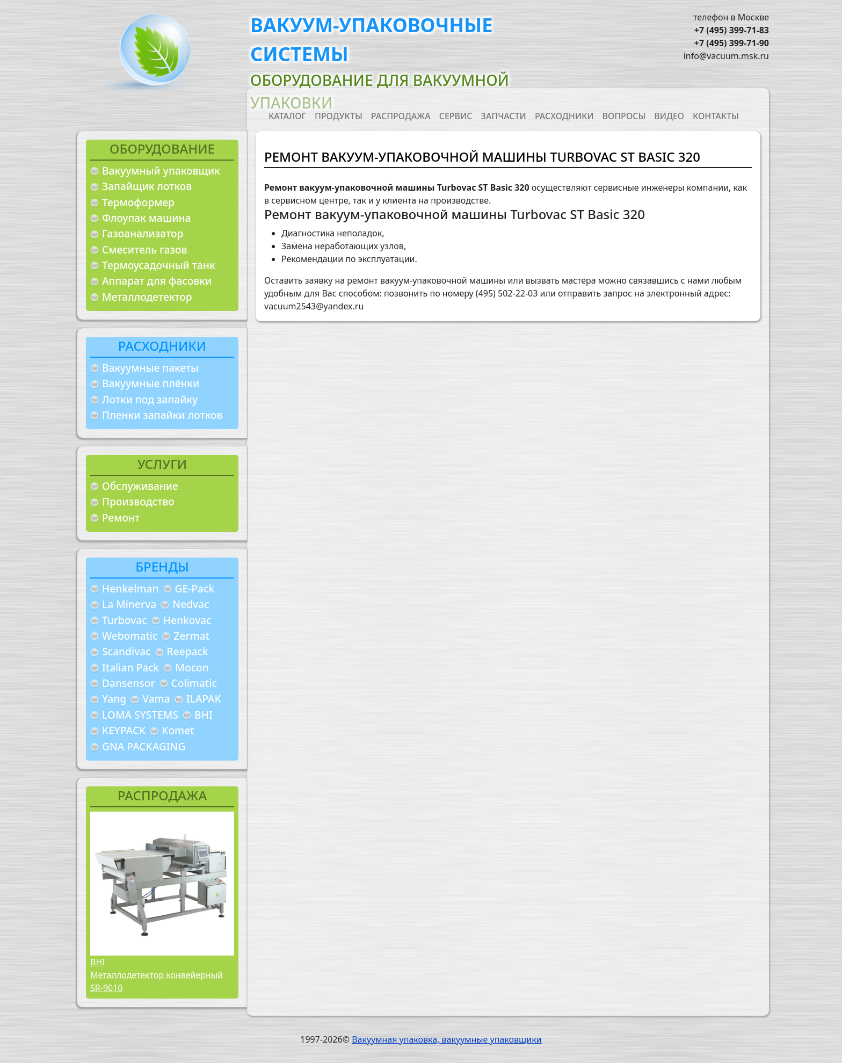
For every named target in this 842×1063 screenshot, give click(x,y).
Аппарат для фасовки (157, 280)
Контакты (716, 116)
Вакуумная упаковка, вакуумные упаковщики (447, 1039)
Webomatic (129, 635)
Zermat (191, 635)
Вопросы (624, 116)
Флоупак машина (146, 217)
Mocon (192, 667)
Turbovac (124, 620)
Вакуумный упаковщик (161, 170)
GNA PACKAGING (143, 746)
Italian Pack (130, 667)
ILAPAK (203, 698)
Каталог (287, 116)
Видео (669, 116)
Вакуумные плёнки (150, 383)
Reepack (187, 651)
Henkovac (187, 620)
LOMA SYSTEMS (140, 714)
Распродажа (401, 116)
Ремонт (121, 517)
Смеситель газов (144, 249)
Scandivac (126, 651)
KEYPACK (124, 730)
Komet (178, 730)
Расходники (564, 116)
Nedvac (190, 604)
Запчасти (503, 116)
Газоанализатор (142, 233)
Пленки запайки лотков (162, 415)
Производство (138, 501)
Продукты (338, 116)
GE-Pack (195, 588)
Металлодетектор (147, 296)
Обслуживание (140, 485)
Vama (156, 698)
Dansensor (128, 683)
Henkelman (130, 588)
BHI (203, 714)
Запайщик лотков (147, 186)
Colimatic (194, 683)
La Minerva (129, 604)
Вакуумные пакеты (150, 367)
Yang (114, 698)
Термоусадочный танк (158, 265)
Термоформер (138, 202)
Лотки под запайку (150, 399)
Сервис (456, 116)
